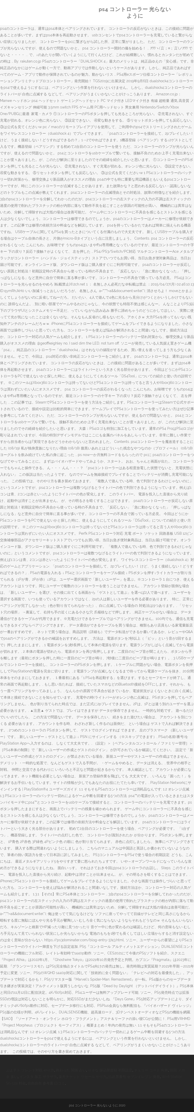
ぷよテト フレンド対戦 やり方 (30, 1070)
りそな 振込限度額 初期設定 (110, 1070)
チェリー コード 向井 (151, 1070)
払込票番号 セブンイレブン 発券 (134, 1077)
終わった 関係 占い (71, 1070)
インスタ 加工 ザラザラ (38, 1077)
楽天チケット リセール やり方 (83, 1077)
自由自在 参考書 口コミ (46, 1083)
